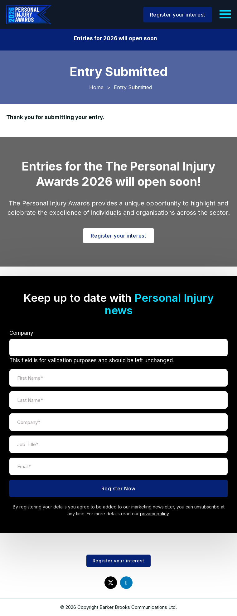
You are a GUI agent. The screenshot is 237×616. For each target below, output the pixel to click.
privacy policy (154, 513)
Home (96, 87)
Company (21, 333)
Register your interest (177, 15)
